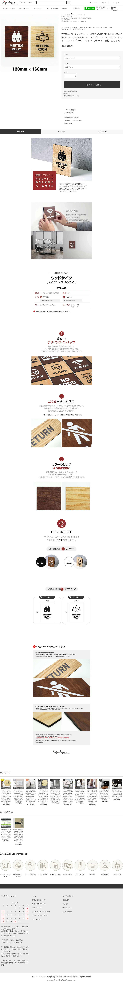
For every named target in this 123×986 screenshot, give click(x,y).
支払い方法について (39, 900)
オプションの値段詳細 (70, 91)
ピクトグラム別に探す (71, 18)
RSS (33, 919)
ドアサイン (69, 16)
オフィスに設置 (82, 18)
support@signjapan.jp (102, 9)
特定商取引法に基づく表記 (71, 96)
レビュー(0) (102, 131)
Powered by (61, 980)
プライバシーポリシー (39, 915)
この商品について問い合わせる (72, 120)
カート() (115, 3)
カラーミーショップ (38, 977)
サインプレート (70, 21)
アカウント (92, 3)
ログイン (103, 3)
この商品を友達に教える (70, 117)
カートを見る (67, 908)
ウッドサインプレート (79, 14)
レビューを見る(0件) (69, 110)
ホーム (63, 14)
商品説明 (20, 131)
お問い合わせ (75, 9)
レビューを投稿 (67, 112)
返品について (67, 93)
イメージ (61, 131)
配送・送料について (39, 904)
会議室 (89, 18)
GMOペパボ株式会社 (70, 977)
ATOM (38, 919)
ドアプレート (69, 14)
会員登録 (66, 900)
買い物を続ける (67, 123)
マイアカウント (68, 896)
